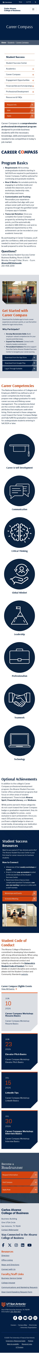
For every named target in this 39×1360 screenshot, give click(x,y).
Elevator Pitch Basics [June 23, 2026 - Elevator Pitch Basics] (15, 1054)
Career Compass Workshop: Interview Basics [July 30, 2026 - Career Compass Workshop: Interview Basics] (19, 1132)
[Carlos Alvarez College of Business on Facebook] (3, 1246)
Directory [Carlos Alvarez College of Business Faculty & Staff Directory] (5, 1255)
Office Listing (7, 1260)
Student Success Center (16, 63)
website (24, 974)
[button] (35, 2)
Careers (13, 1325)
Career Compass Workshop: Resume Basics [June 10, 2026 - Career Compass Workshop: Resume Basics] (19, 1014)
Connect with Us (8, 1269)
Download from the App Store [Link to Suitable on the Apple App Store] (20, 357)
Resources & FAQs (14, 97)
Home (3, 42)
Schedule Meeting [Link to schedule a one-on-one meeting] (20, 899)
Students (11, 42)
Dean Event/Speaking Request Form (16, 1292)
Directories (33, 1325)
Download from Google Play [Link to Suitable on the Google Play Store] (20, 363)
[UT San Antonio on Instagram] (35, 1318)
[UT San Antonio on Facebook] (15, 1318)
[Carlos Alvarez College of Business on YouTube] (29, 1246)
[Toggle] (33, 9)
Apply (20, 116)
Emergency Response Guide (15, 1341)
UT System (19, 1347)
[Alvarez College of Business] (12, 9)
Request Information (19, 1175)
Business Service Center (11, 1278)
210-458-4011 (15, 1312)
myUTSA (28, 2)
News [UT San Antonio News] (20, 2)
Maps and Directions (10, 1264)
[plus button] (20, 69)
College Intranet (8, 1283)
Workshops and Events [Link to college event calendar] (20, 893)
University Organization (28, 1327)
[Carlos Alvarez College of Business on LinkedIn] (23, 1246)
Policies (30, 1341)
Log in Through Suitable (20, 369)
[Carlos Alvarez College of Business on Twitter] (10, 1246)
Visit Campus (19, 1182)
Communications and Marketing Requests (19, 1287)
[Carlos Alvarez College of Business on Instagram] (16, 1246)
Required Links (27, 1344)
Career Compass (22, 42)
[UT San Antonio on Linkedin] (30, 1318)
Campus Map (22, 1325)
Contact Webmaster (9, 1230)
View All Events (9, 989)
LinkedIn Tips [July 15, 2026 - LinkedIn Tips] (12, 1093)
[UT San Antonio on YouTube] (25, 1318)
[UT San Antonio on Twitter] (20, 1318)
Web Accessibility (13, 1344)
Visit (20, 110)
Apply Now (19, 1190)
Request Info (20, 105)
